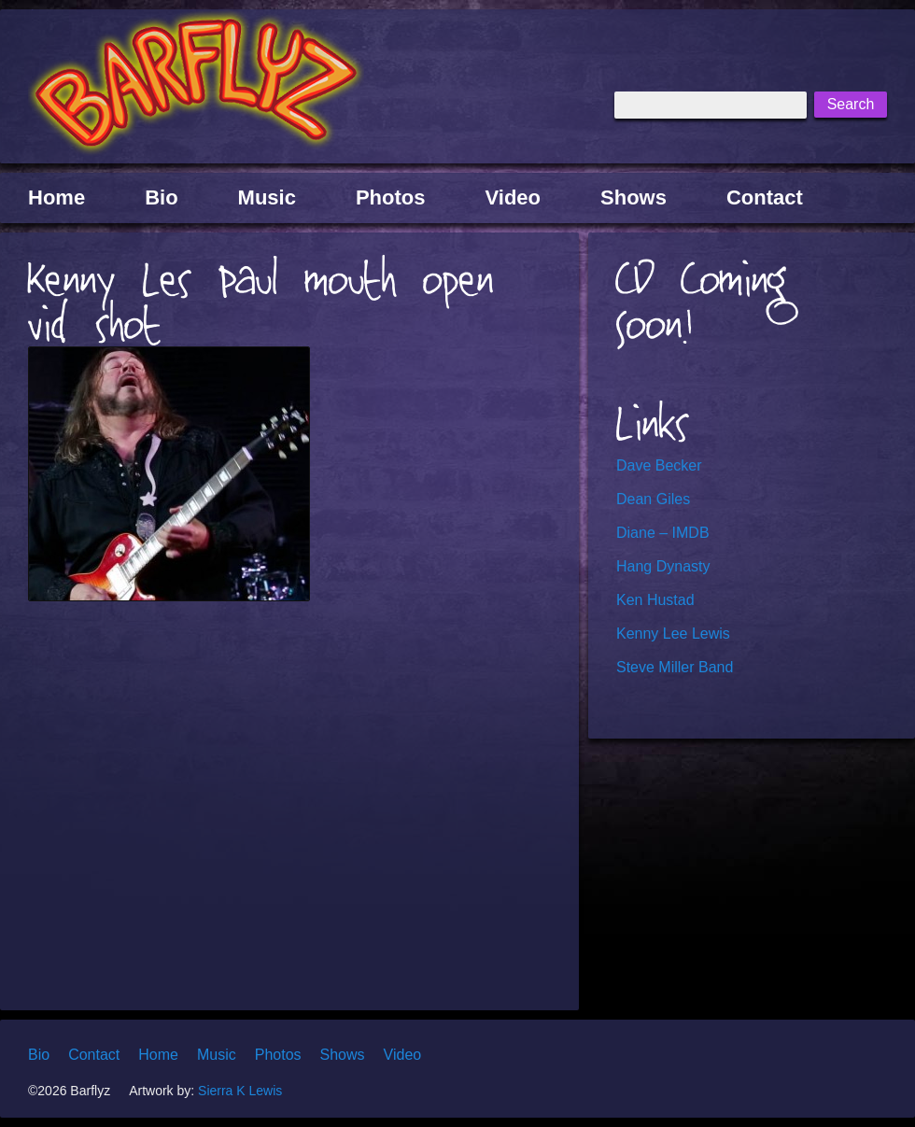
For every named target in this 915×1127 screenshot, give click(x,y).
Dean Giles (653, 499)
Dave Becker (659, 465)
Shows (633, 197)
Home (56, 197)
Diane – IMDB (663, 533)
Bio (161, 197)
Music (267, 197)
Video (514, 197)
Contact (764, 197)
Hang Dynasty (663, 566)
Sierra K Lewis (240, 1090)
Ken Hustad (655, 600)
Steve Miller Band (674, 667)
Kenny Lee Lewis (673, 633)
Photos (391, 197)
